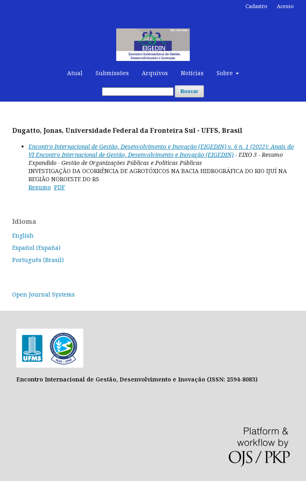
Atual (74, 73)
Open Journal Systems (43, 294)
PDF (59, 187)
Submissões (112, 73)
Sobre (225, 73)
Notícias (192, 73)
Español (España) (36, 247)
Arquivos (155, 73)
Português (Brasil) (38, 260)
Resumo (39, 187)
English (23, 235)
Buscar (189, 91)
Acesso (285, 6)
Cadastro (256, 6)
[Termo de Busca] (138, 91)
